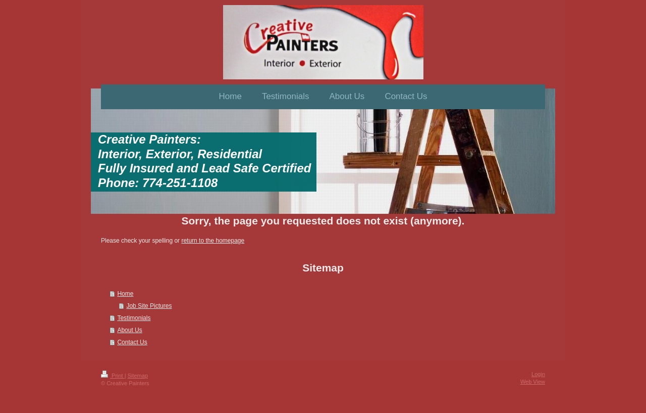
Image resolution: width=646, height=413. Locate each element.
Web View (532, 382)
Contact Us (132, 342)
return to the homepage (212, 240)
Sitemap (138, 376)
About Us (129, 330)
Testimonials (133, 318)
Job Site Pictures (149, 305)
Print (113, 376)
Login (538, 374)
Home (125, 293)
